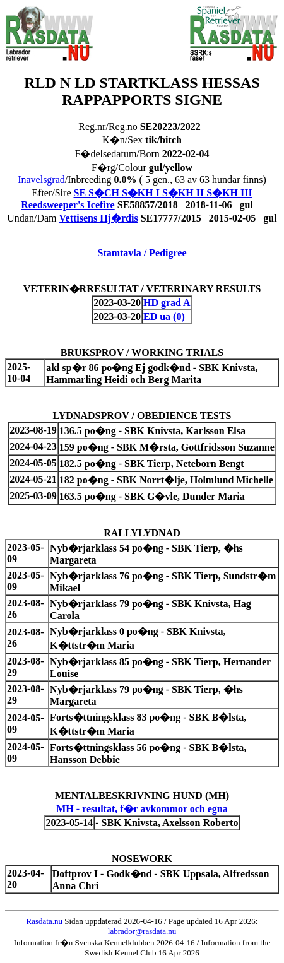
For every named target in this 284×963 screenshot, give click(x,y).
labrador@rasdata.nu (142, 931)
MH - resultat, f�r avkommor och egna (142, 808)
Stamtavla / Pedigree (141, 252)
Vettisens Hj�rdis (98, 218)
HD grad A (167, 302)
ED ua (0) (164, 316)
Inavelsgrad (41, 179)
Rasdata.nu (44, 921)
